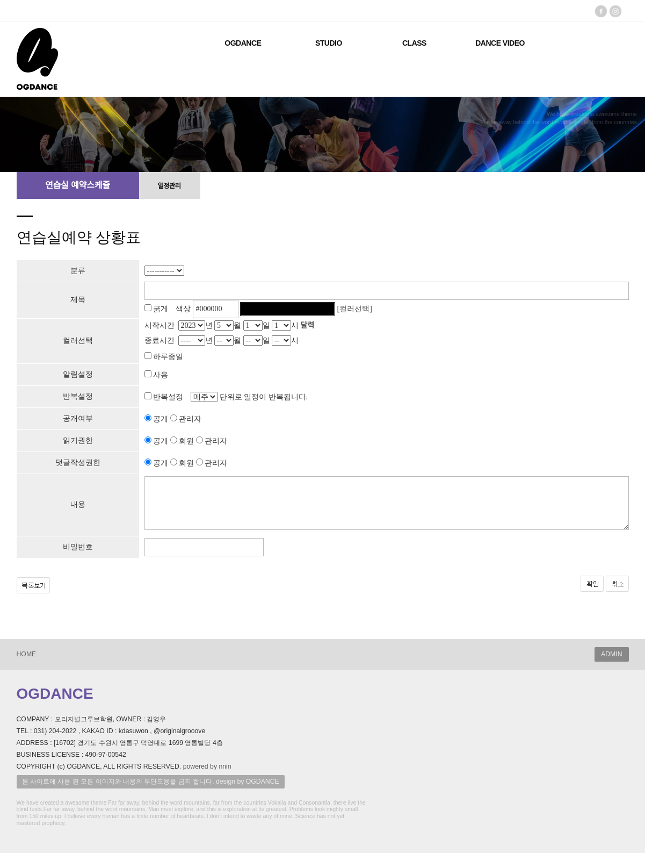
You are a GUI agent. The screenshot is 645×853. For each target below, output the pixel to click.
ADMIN (611, 654)
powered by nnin (207, 766)
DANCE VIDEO (500, 43)
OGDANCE (242, 43)
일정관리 (168, 186)
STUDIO (328, 43)
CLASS (414, 43)
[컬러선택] (354, 309)
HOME (27, 654)
